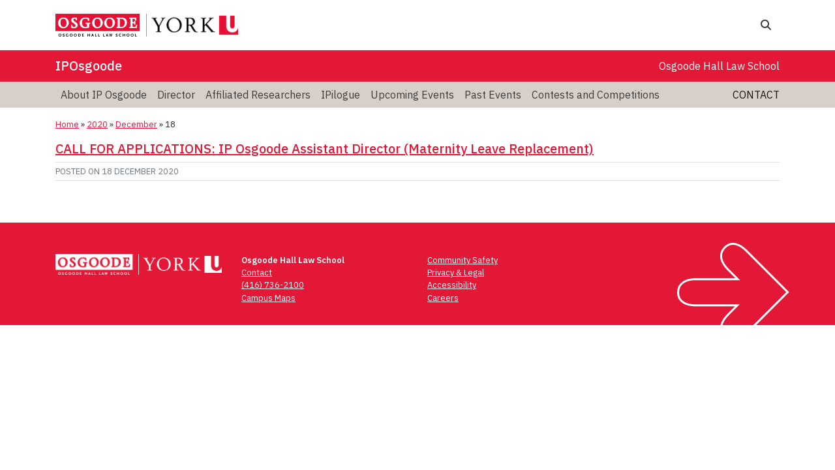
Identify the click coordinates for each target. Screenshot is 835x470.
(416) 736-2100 (272, 284)
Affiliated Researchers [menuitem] (258, 94)
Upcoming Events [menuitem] (412, 94)
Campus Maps (268, 298)
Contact (756, 94)
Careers (443, 298)
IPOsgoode (88, 65)
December (136, 124)
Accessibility (451, 284)
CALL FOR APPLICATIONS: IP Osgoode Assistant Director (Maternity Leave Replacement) (324, 148)
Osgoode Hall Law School (719, 65)
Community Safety (462, 260)
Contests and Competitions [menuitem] (596, 94)
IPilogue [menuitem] (340, 94)
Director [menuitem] (176, 94)
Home (67, 124)
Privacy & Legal (455, 272)
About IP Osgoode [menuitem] (104, 94)
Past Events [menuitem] (492, 94)
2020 (97, 124)
